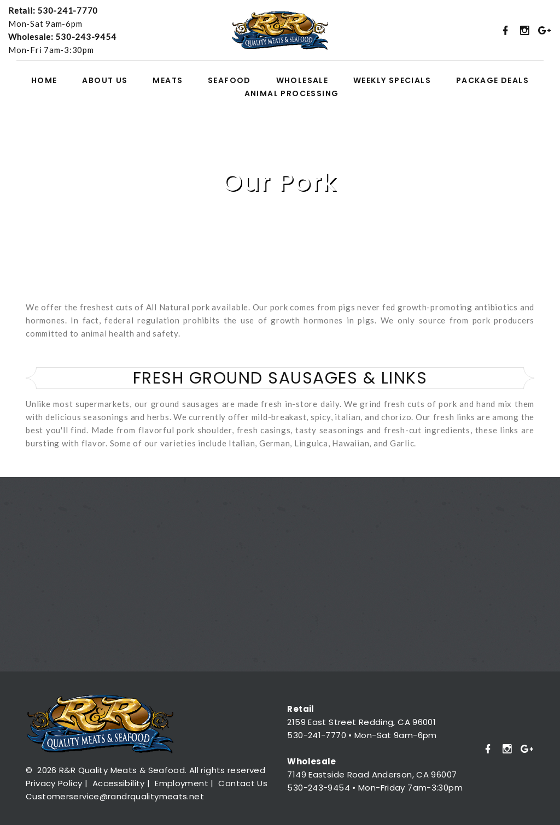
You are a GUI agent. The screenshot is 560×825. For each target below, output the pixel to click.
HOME (44, 80)
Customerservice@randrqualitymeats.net (115, 796)
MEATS (168, 80)
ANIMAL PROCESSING (291, 93)
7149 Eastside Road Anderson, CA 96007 (372, 774)
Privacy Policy (54, 783)
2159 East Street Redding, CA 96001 (361, 722)
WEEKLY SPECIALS (392, 80)
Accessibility (118, 783)
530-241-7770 (67, 10)
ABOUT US (104, 80)
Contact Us (242, 783)
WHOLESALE (302, 80)
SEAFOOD (229, 80)
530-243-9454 (85, 37)
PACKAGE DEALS (492, 80)
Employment (181, 783)
